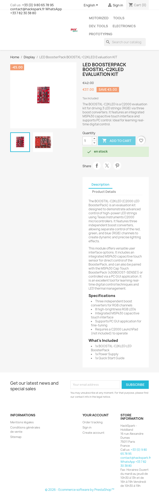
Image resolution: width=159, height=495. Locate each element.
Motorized (99, 18)
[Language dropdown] (91, 5)
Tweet (107, 166)
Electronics (124, 26)
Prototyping (100, 34)
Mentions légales (22, 422)
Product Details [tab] (104, 192)
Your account (96, 415)
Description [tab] (100, 184)
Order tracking (93, 422)
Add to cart (116, 140)
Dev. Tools (98, 26)
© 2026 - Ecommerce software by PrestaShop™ (79, 490)
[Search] (125, 42)
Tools (118, 18)
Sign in (87, 427)
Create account (93, 433)
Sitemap (15, 437)
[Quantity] (87, 140)
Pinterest (117, 166)
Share (97, 166)
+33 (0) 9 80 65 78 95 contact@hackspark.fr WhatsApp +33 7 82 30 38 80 (36, 9)
